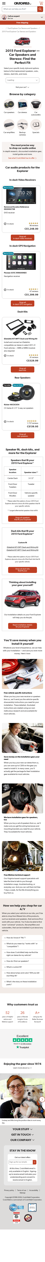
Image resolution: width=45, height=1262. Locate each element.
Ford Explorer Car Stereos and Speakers (22, 28)
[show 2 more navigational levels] (3, 28)
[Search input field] (22, 9)
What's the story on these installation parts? (20, 983)
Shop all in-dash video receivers (22, 238)
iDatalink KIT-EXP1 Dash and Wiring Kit (22, 547)
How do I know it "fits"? (15, 938)
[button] (42, 1099)
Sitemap (22, 1193)
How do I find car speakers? (16, 961)
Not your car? (22, 87)
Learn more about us (22, 1068)
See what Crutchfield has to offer (22, 158)
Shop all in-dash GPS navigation (22, 303)
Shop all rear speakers (22, 435)
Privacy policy (9, 1190)
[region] (22, 1099)
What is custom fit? (13, 967)
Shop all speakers (22, 519)
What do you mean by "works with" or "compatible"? (20, 945)
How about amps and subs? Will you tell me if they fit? (21, 974)
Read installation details (22, 626)
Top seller (7, 385)
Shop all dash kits (22, 369)
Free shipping (22, 23)
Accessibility (33, 1190)
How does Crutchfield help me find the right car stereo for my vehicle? (21, 954)
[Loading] (22, 80)
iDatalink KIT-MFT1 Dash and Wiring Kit (22, 550)
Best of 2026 (8, 187)
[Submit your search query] (40, 9)
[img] (4, 3)
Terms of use (21, 1190)
